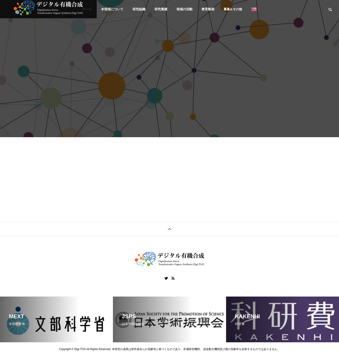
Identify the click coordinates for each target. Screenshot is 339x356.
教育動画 (208, 9)
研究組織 (139, 9)
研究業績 (161, 9)
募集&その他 (233, 9)
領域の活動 (184, 9)
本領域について (112, 9)
